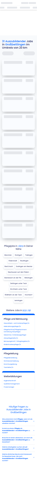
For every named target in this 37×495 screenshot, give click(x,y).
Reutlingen (24, 261)
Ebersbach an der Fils (12, 278)
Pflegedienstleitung (10, 358)
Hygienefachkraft (10, 381)
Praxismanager (9, 387)
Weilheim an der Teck (13, 295)
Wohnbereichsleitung (11, 361)
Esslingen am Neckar (24, 266)
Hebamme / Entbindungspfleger (15, 335)
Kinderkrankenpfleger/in (12, 344)
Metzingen (28, 278)
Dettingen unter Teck (18, 283)
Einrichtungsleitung (10, 364)
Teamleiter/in (8, 367)
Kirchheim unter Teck (18, 289)
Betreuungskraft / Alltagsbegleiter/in (17, 341)
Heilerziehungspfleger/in (12, 326)
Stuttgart (18, 255)
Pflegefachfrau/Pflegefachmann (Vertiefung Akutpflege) (15, 331)
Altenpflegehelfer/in (11, 338)
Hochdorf (28, 295)
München (8, 255)
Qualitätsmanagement (12, 384)
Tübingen (29, 255)
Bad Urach (9, 266)
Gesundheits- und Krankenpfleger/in (16, 323)
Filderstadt (13, 261)
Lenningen (18, 300)
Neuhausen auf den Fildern (18, 272)
